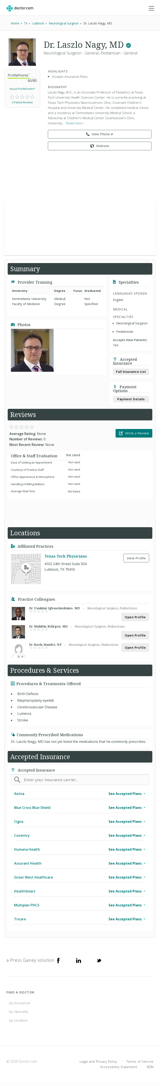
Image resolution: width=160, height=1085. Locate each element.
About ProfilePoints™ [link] (22, 89)
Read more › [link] (75, 123)
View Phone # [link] (99, 134)
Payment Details (131, 399)
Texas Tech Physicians (65, 556)
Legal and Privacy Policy (98, 1061)
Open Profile (135, 617)
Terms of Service (140, 1061)
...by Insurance (18, 1003)
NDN (150, 1067)
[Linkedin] (78, 960)
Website (99, 146)
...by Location (17, 1020)
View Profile (136, 558)
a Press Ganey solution (30, 960)
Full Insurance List (131, 371)
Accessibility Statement (118, 1067)
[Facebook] (58, 960)
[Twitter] (98, 960)
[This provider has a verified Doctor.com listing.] (128, 44)
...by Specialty (17, 1011)
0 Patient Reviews (22, 102)
